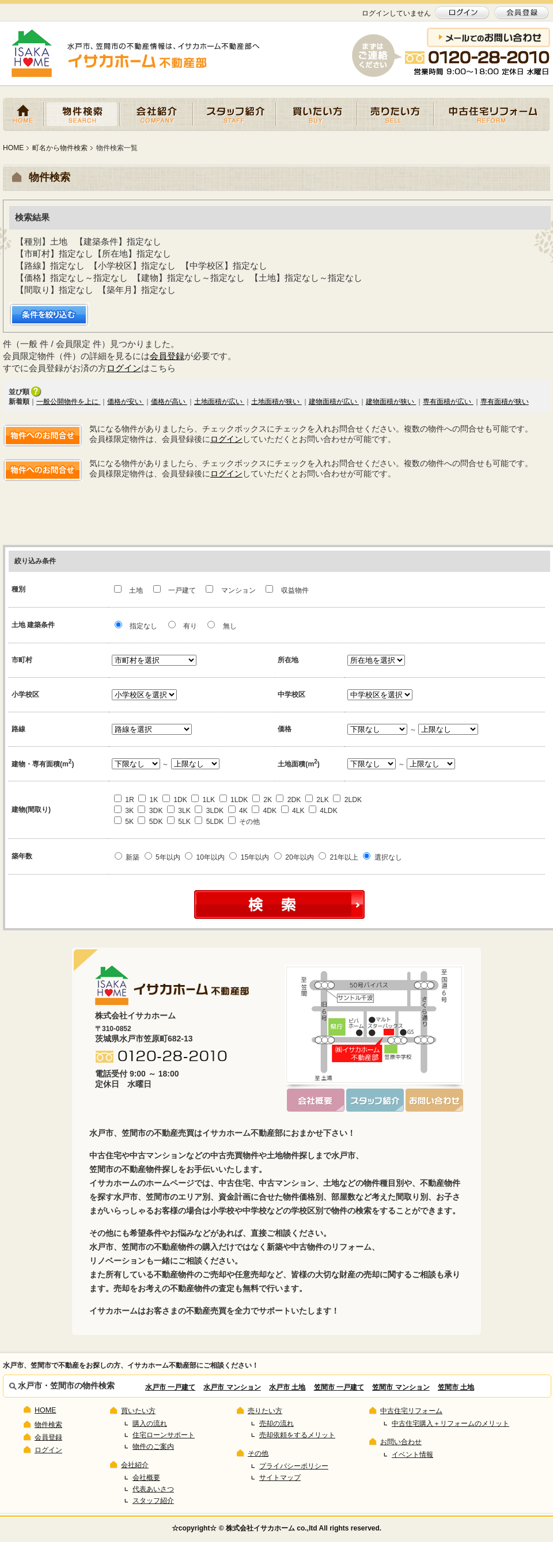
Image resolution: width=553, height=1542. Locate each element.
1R (124, 800)
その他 (244, 822)
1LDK (233, 800)
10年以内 (205, 857)
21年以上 (338, 857)
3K (124, 811)
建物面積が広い (334, 402)
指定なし (136, 626)
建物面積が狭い (391, 402)
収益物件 (287, 590)
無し (221, 626)
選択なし (382, 857)
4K (238, 811)
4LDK (323, 811)
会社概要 (146, 1478)
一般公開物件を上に (68, 402)
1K (148, 800)
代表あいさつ (153, 1489)
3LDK (209, 811)
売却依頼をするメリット (297, 1435)
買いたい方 (316, 114)
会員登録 (167, 356)
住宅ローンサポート (163, 1435)
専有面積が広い (448, 402)
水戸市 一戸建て (170, 1387)
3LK (179, 811)
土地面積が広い (219, 402)
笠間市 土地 (456, 1387)
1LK (203, 800)
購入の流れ (149, 1423)
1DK (174, 800)
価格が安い (125, 402)
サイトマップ (280, 1478)
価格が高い (169, 402)
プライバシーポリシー (293, 1466)
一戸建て (175, 590)
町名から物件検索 (60, 148)
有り (182, 626)
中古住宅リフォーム (492, 114)
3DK (150, 811)
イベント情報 (412, 1455)
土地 (129, 590)
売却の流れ (276, 1423)
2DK (288, 800)
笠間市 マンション (400, 1387)
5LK (179, 822)
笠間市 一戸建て (339, 1387)
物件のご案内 (153, 1446)
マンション (231, 590)
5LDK (209, 822)
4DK (264, 811)
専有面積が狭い (504, 402)
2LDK (347, 800)
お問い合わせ (401, 1442)
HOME (23, 114)
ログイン (124, 368)
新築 (127, 857)
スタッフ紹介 (234, 114)
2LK (317, 800)
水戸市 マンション (231, 1387)
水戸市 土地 (287, 1387)
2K (262, 800)
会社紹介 (156, 114)
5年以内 (162, 857)
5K (124, 822)
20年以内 (294, 857)
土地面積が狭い (276, 402)
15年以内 (249, 857)
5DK (150, 822)
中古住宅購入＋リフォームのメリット (450, 1423)
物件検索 (82, 114)
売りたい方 (395, 114)
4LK (293, 811)
